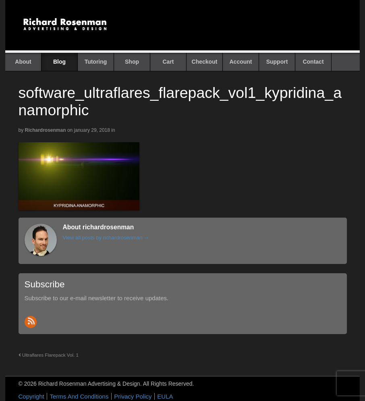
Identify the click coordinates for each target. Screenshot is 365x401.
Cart (168, 61)
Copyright (31, 396)
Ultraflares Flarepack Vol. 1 (49, 354)
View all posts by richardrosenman (106, 238)
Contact (313, 61)
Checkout (205, 61)
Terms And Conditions (79, 396)
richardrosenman (45, 130)
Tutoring (96, 61)
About (23, 61)
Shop (132, 61)
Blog (59, 61)
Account (241, 61)
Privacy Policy (132, 396)
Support (277, 61)
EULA (165, 396)
